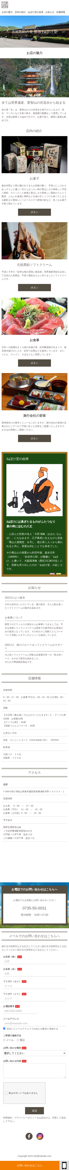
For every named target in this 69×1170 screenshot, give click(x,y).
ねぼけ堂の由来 (35, 12)
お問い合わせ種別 (12, 1048)
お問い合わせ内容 (12, 1061)
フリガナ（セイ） (12, 981)
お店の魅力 (7, 12)
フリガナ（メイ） (12, 994)
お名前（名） (10, 969)
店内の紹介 (20, 12)
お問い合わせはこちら (29, 1165)
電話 (21, 1040)
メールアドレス (11, 1019)
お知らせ (49, 12)
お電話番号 (8, 1006)
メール (8, 1040)
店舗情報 (60, 12)
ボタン (34, 212)
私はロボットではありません (21, 1095)
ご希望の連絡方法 (12, 1035)
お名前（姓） (10, 956)
